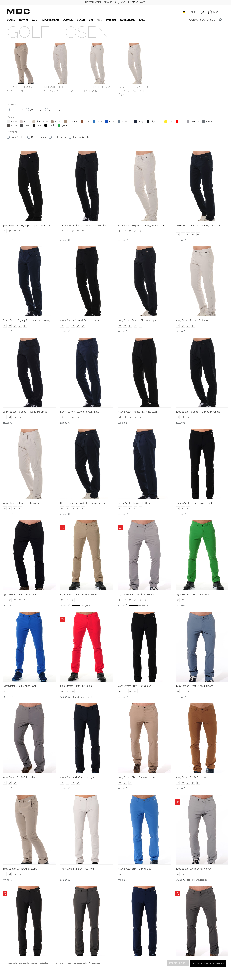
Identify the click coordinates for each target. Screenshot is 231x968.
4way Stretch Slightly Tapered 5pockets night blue (86, 225)
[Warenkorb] (215, 12)
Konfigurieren (178, 963)
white (14, 121)
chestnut (73, 121)
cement (195, 121)
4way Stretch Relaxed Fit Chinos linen (22, 503)
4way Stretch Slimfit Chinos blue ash (194, 686)
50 (31, 109)
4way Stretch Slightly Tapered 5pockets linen (141, 225)
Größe (11, 104)
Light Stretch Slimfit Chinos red (76, 686)
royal (112, 121)
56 (60, 109)
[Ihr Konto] (202, 12)
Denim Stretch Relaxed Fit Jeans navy (79, 411)
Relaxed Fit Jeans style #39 (96, 89)
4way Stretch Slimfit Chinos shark (20, 777)
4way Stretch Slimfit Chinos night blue (79, 777)
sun (170, 121)
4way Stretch (17, 137)
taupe (58, 121)
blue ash (126, 121)
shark (209, 121)
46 (12, 109)
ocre (87, 121)
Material (12, 132)
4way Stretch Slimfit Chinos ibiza (134, 868)
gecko (65, 125)
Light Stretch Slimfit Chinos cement (136, 594)
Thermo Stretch (81, 137)
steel (26, 125)
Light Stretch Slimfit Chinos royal (19, 686)
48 (21, 109)
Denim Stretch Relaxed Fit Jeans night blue (25, 411)
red (181, 121)
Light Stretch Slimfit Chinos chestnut (78, 594)
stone (14, 125)
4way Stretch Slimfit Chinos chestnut (136, 777)
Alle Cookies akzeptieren (208, 963)
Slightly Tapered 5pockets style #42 (133, 91)
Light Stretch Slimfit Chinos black (19, 594)
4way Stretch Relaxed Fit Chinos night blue (198, 411)
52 (41, 109)
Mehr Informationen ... (91, 963)
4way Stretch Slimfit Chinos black (135, 686)
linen (26, 121)
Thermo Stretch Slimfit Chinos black (194, 503)
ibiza (99, 121)
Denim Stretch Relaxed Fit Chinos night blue (83, 503)
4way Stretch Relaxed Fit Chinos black (137, 411)
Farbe (10, 116)
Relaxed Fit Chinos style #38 (58, 89)
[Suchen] (220, 20)
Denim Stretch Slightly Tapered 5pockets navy (26, 320)
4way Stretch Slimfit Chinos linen (77, 868)
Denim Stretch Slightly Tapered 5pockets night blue (200, 227)
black (51, 125)
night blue (156, 121)
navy (140, 121)
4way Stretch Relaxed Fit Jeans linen (194, 320)
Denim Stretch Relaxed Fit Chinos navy (138, 503)
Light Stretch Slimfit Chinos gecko (193, 594)
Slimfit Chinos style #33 (19, 89)
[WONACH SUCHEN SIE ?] (201, 20)
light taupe (42, 121)
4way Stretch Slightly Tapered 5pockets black (26, 225)
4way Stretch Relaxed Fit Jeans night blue (139, 320)
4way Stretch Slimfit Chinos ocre (192, 777)
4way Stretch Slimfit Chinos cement (194, 868)
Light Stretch (59, 137)
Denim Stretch (38, 137)
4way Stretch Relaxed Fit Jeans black (79, 320)
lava (39, 125)
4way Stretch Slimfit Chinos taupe (20, 868)
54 (50, 109)
